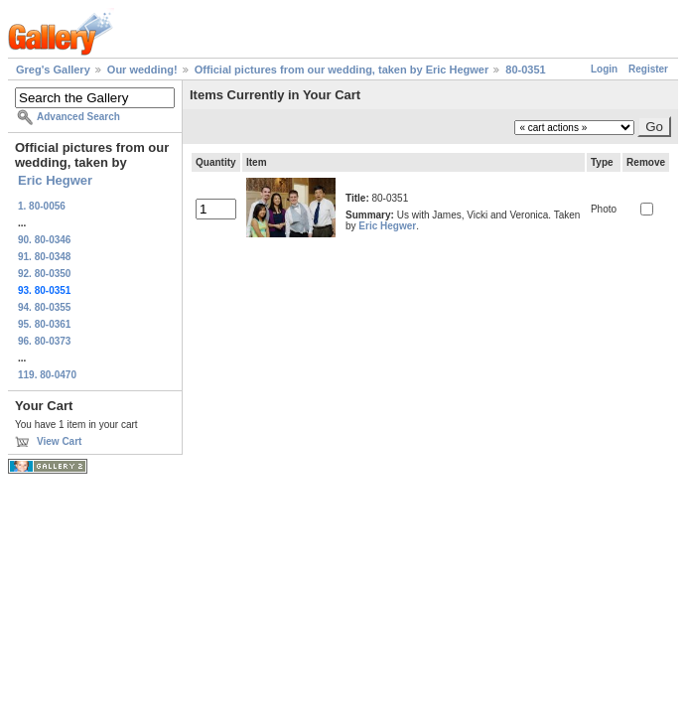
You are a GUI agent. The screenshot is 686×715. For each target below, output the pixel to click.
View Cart (59, 441)
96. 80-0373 (44, 341)
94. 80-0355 (44, 307)
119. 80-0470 (47, 374)
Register (648, 69)
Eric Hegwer (55, 180)
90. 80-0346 (44, 239)
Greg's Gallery (53, 69)
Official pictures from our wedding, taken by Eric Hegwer (341, 69)
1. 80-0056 (42, 206)
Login (604, 69)
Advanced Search (78, 116)
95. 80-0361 (44, 324)
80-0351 (525, 69)
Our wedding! (142, 69)
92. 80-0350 (44, 273)
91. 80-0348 (44, 256)
